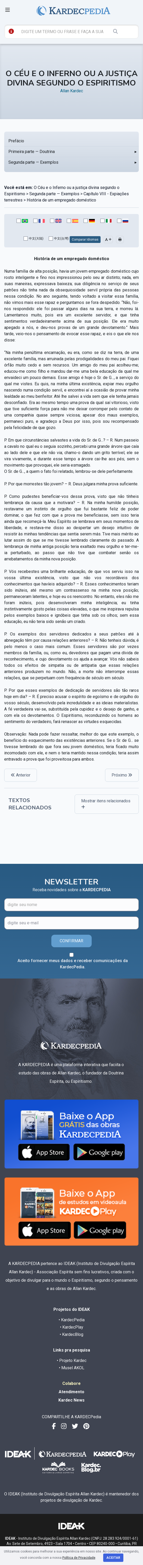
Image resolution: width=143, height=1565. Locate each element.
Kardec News (71, 1400)
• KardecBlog (71, 1334)
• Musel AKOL (71, 1367)
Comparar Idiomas (85, 239)
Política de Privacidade (78, 1558)
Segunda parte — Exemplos (33, 162)
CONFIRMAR (71, 940)
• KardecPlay (71, 1327)
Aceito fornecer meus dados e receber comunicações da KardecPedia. (73, 963)
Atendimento (71, 1391)
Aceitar (113, 1558)
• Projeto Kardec (71, 1360)
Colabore (71, 1383)
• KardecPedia (72, 1319)
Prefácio (16, 140)
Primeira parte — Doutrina (31, 151)
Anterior (20, 775)
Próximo (122, 775)
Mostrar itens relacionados (105, 803)
